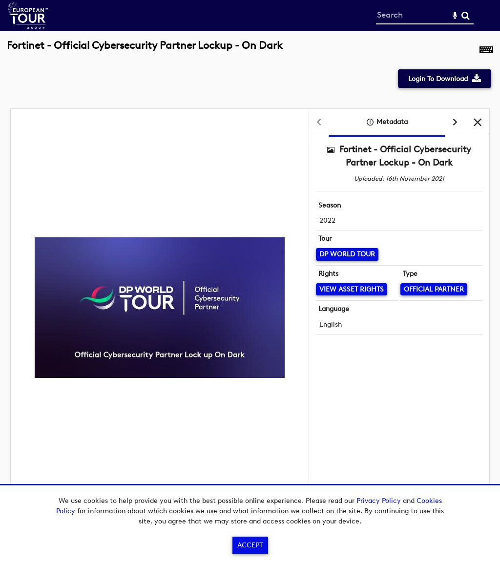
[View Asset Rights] (351, 289)
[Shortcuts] (486, 50)
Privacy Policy (378, 501)
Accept (250, 545)
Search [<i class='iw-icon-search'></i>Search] (465, 15)
